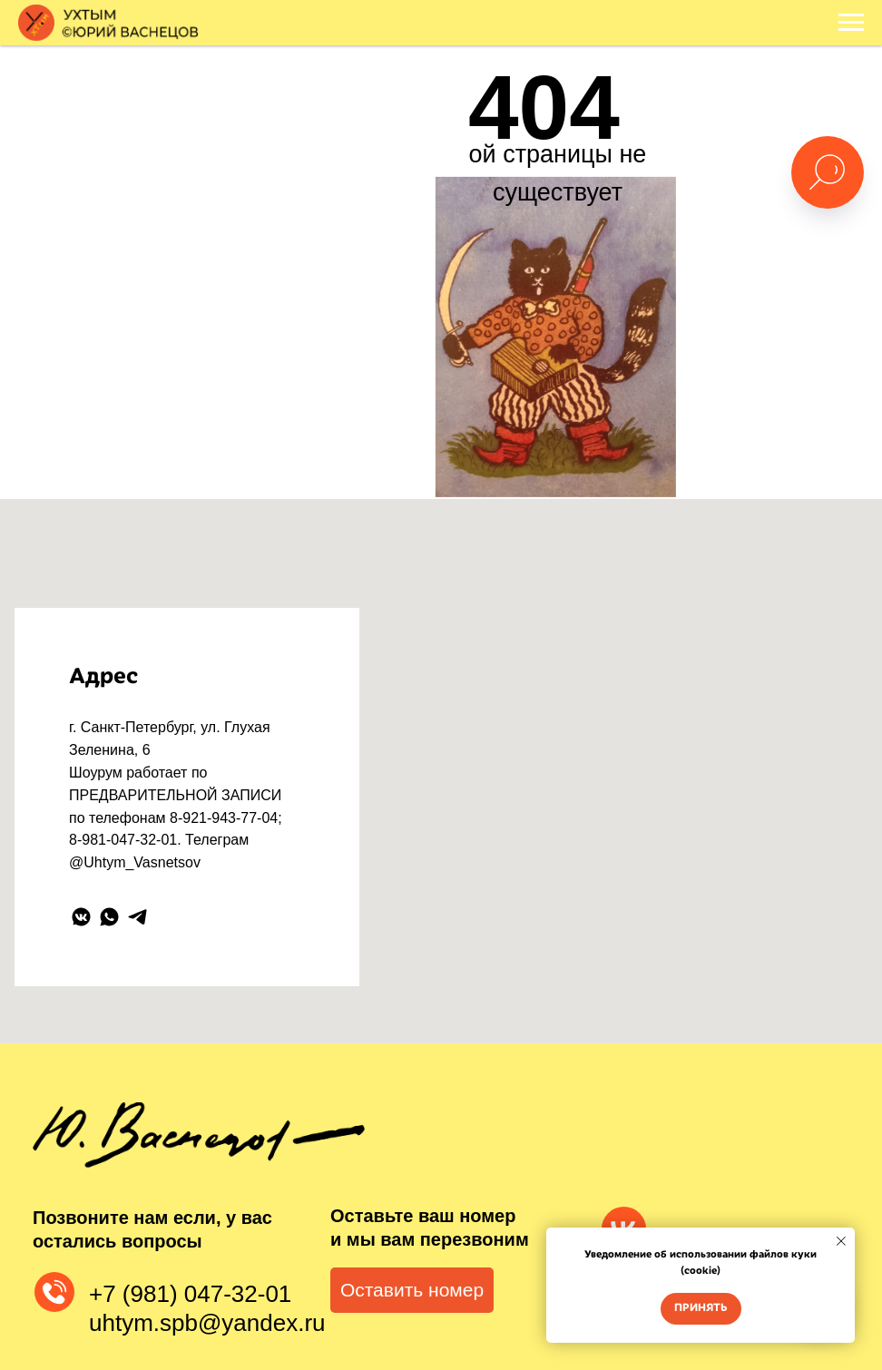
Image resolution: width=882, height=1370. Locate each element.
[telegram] (137, 916)
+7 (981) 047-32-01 (190, 1293)
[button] (412, 1290)
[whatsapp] (109, 916)
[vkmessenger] (81, 916)
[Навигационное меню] (851, 23)
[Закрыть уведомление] (841, 1241)
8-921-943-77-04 (224, 818)
